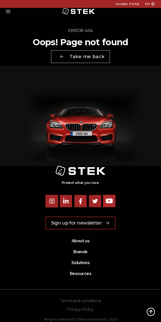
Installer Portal (127, 4)
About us (80, 240)
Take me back (81, 56)
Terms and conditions (80, 300)
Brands (80, 251)
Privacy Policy (80, 309)
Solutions (80, 262)
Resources (80, 273)
